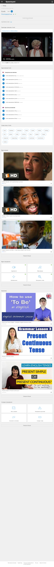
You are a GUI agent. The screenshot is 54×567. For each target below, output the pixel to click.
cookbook (11, 130)
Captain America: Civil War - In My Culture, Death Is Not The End (16, 250)
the (9, 62)
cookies (39, 130)
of (4, 62)
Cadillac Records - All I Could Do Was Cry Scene (12, 181)
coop (30, 134)
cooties (5, 141)
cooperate (6, 138)
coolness (24, 134)
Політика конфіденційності (29, 562)
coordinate (31, 138)
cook (5, 130)
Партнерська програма (12, 562)
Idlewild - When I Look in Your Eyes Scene (11, 216)
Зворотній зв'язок (43, 562)
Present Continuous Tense (8, 356)
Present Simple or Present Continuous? (10, 390)
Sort (3, 62)
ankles (12, 62)
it (18, 62)
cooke (26, 130)
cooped (37, 134)
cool (11, 21)
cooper (43, 134)
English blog (20, 562)
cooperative (23, 138)
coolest (10, 134)
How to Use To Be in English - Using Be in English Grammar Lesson (16, 322)
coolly (17, 134)
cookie (32, 130)
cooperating (14, 138)
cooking (46, 130)
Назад (4, 5)
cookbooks (19, 130)
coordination (40, 138)
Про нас (36, 562)
